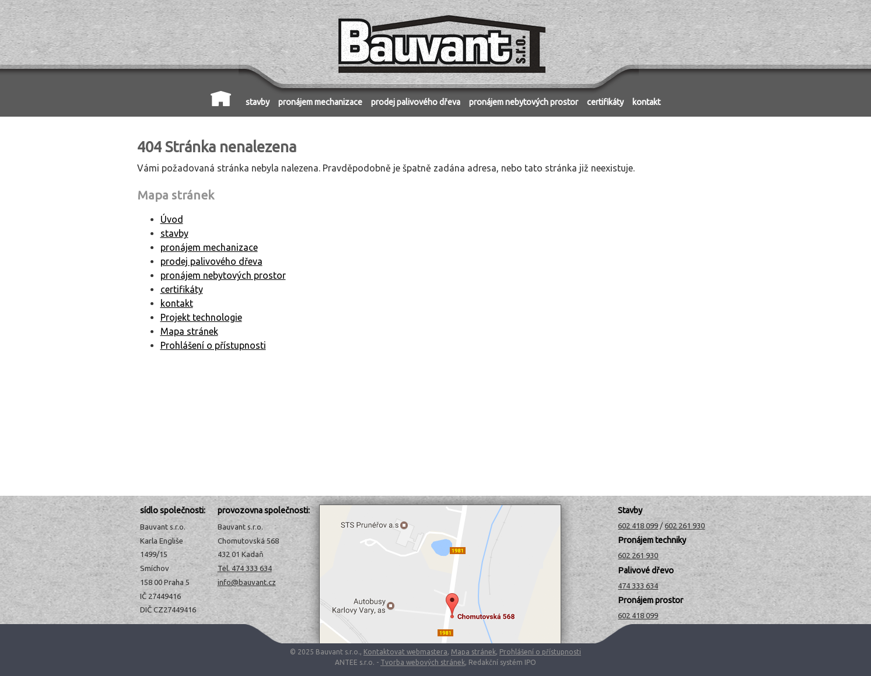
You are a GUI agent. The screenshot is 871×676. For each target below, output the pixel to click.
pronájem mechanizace (320, 102)
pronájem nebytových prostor (523, 102)
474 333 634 (638, 586)
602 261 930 (684, 525)
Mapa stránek (189, 331)
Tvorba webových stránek (422, 662)
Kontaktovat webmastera (405, 652)
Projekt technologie (201, 317)
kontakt (646, 102)
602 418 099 (638, 525)
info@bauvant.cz (247, 582)
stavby (258, 102)
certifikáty (605, 102)
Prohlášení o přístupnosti (213, 345)
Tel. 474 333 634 (245, 568)
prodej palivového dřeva (415, 102)
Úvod (221, 98)
